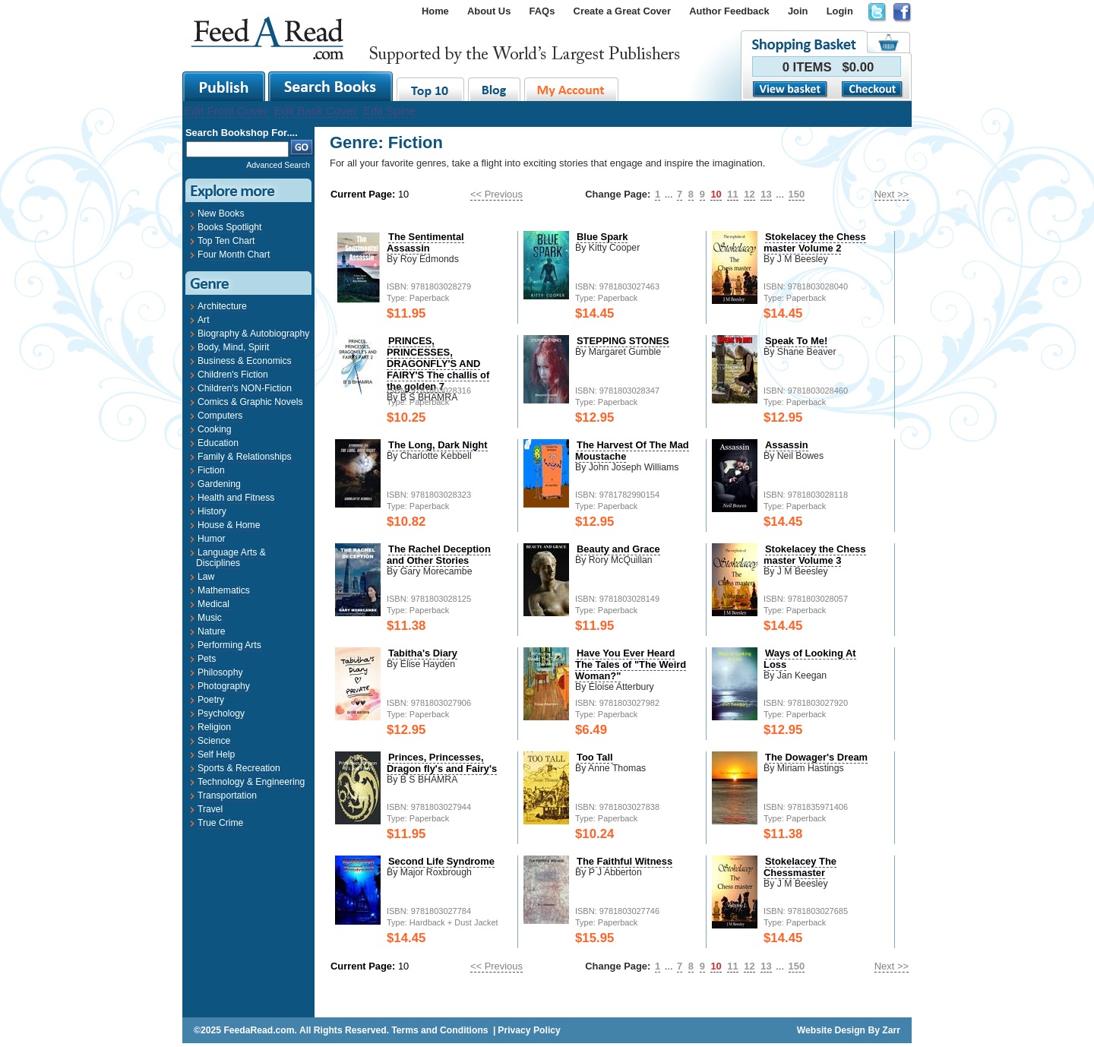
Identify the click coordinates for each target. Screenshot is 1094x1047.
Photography (224, 686)
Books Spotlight (229, 227)
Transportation (227, 795)
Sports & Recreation (239, 768)
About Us (489, 11)
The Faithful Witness (624, 861)
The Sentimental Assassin (425, 242)
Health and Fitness (236, 497)
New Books (221, 213)
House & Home (229, 525)
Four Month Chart (234, 254)
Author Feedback (729, 11)
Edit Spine (389, 110)
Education (218, 443)
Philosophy (220, 672)
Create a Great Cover (622, 11)
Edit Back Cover (315, 110)
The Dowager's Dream (816, 757)
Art (204, 320)
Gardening (219, 484)
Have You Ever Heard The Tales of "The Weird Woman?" (630, 664)
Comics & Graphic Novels (250, 402)
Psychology (221, 713)
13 (765, 194)
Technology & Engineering (251, 782)
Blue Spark (602, 236)
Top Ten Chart (226, 241)
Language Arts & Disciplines (231, 557)
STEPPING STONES (623, 340)
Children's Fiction (233, 374)
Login (840, 11)
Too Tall (595, 757)
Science (214, 740)
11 (732, 194)
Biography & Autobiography (253, 333)
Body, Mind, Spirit (233, 347)
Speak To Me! (796, 340)
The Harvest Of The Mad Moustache (632, 450)
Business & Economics (245, 361)
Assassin (786, 445)
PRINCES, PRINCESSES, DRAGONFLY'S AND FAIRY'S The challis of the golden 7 (438, 363)
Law (206, 576)
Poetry (211, 699)
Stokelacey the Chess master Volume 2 (815, 242)
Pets (207, 658)
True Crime (220, 823)
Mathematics (224, 590)
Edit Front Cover (226, 110)
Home (435, 11)
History (212, 511)
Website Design (831, 1030)
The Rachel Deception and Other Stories (439, 554)
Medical (213, 604)
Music (210, 617)
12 (749, 194)
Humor (211, 538)
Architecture (222, 306)
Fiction (211, 470)
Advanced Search (278, 164)
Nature (212, 631)
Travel (210, 809)
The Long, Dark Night (438, 445)
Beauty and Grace (618, 549)
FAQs (542, 11)
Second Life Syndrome (441, 861)
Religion (214, 727)
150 (797, 194)
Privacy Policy (529, 1030)
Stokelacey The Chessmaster (800, 867)
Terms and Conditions (439, 1030)
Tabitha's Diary (422, 653)
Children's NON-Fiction (245, 388)
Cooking (215, 429)
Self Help (216, 754)
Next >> (891, 194)
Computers (220, 415)
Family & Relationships (245, 456)
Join (798, 11)
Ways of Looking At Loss (810, 658)
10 (715, 194)
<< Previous (496, 194)
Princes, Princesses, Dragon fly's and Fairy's (442, 762)
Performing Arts (229, 645)
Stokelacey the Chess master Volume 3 (815, 554)
